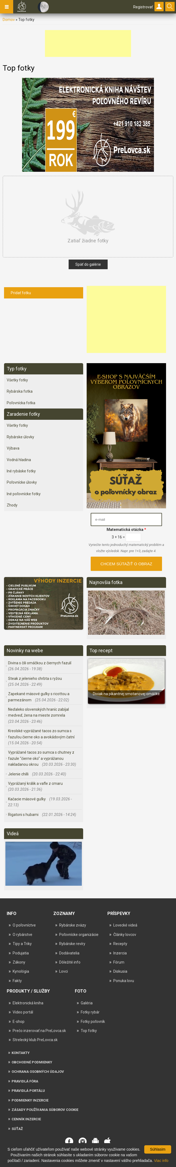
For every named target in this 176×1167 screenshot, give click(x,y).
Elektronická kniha (28, 1003)
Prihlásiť (159, 6)
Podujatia (21, 953)
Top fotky (89, 1031)
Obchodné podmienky (32, 1062)
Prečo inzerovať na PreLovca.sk (39, 1031)
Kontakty (21, 1053)
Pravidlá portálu (28, 1091)
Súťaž (17, 1129)
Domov (9, 19)
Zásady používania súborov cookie (45, 1110)
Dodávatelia (69, 953)
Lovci (63, 971)
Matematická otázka (126, 529)
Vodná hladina (19, 460)
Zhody (12, 505)
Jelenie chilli (18, 774)
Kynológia (21, 971)
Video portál (23, 1012)
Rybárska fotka (20, 391)
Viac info (161, 1160)
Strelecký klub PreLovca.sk (35, 1040)
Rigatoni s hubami (23, 814)
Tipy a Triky (22, 944)
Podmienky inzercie (30, 1100)
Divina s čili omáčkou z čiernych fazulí (39, 663)
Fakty (17, 981)
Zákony (19, 962)
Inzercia (120, 953)
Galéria (87, 1003)
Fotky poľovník (93, 1021)
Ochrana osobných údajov (38, 1072)
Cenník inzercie (26, 1119)
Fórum (118, 962)
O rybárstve (22, 934)
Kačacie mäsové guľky (27, 799)
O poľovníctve (24, 925)
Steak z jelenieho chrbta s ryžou (35, 678)
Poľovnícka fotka (21, 403)
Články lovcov (124, 934)
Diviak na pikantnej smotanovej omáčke (126, 694)
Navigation (6, 6)
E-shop (18, 1021)
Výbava (13, 448)
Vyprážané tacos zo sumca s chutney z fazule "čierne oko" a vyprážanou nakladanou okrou (41, 758)
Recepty (120, 944)
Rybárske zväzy (72, 925)
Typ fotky (17, 368)
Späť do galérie (88, 264)
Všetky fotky (17, 380)
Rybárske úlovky (20, 437)
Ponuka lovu (123, 981)
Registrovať (143, 7)
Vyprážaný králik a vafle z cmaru (35, 783)
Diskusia (120, 971)
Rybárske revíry (72, 944)
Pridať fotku (21, 293)
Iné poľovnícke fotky (24, 494)
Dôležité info (69, 962)
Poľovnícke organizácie (78, 934)
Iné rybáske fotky (21, 471)
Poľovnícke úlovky (22, 482)
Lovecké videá (125, 925)
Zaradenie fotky (23, 414)
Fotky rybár (90, 1012)
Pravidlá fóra (25, 1081)
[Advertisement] (88, 43)
